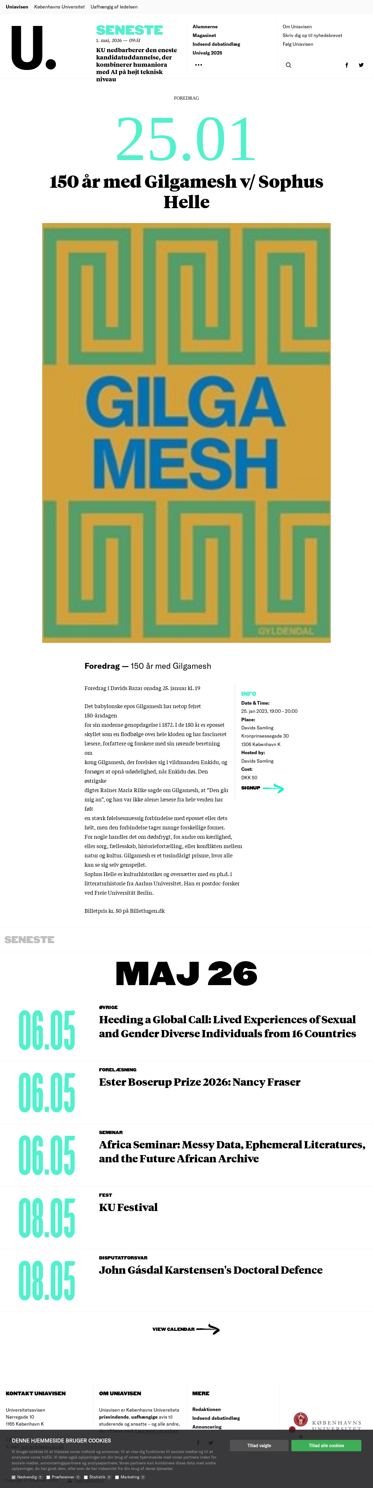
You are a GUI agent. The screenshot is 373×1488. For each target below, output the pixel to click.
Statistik (100, 1476)
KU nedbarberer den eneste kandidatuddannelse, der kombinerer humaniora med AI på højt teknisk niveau (136, 64)
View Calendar (173, 1329)
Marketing (133, 1476)
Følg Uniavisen (298, 44)
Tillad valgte (259, 1445)
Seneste (129, 31)
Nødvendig (30, 1476)
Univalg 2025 (207, 52)
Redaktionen (206, 1409)
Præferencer (66, 1476)
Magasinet (204, 35)
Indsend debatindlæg (216, 44)
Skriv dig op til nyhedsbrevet (312, 35)
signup (251, 788)
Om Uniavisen (297, 26)
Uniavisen (17, 6)
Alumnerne (205, 26)
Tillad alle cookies (326, 1445)
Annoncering (206, 1426)
